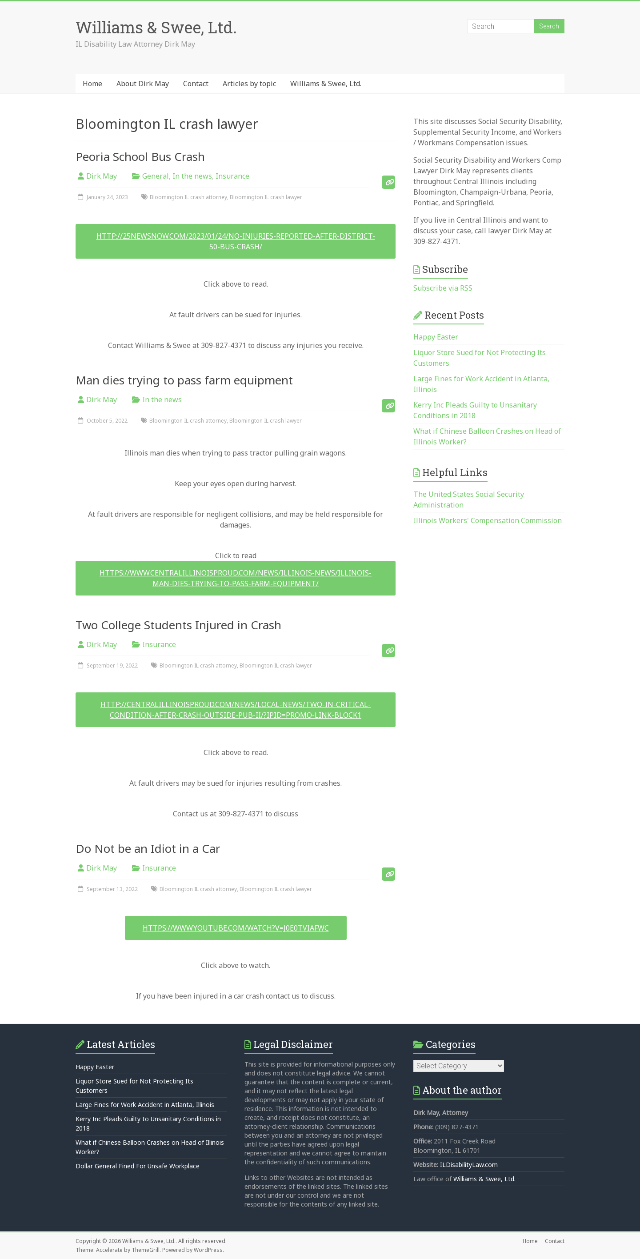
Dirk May (101, 176)
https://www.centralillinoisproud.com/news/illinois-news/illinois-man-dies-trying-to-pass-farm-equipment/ (236, 578)
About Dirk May (142, 83)
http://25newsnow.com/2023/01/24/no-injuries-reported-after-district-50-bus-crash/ (235, 241)
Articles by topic (249, 83)
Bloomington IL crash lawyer (266, 197)
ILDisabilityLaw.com (469, 1164)
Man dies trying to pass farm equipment (184, 380)
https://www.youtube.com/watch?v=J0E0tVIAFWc (236, 928)
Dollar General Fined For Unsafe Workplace (138, 1166)
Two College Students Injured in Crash (178, 625)
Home (92, 83)
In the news (192, 176)
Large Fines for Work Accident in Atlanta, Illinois (145, 1104)
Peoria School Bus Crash (140, 156)
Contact (195, 83)
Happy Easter (435, 337)
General (155, 176)
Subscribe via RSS (442, 288)
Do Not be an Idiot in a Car (148, 848)
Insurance (232, 176)
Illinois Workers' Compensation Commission (487, 520)
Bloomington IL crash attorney (188, 197)
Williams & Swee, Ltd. (156, 27)
